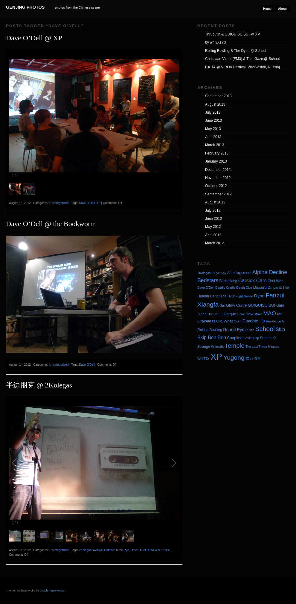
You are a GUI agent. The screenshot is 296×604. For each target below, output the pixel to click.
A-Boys (98, 550)
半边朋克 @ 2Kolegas (39, 385)
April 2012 (213, 235)
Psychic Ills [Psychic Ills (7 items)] (253, 320)
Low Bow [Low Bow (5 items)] (245, 314)
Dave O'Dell (87, 203)
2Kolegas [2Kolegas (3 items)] (203, 273)
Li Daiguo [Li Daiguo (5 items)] (227, 314)
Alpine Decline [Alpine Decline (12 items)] (269, 272)
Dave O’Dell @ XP (34, 38)
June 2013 (213, 120)
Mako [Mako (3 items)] (258, 314)
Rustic (165, 550)
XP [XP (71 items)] (216, 357)
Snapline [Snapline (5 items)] (234, 338)
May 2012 (213, 227)
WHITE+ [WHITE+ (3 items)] (203, 358)
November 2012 (218, 178)
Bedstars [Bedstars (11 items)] (207, 280)
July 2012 (212, 210)
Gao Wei (154, 550)
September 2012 (218, 194)
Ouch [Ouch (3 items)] (237, 321)
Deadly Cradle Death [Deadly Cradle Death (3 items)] (230, 287)
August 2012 (215, 202)
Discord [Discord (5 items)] (260, 287)
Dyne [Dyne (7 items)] (259, 295)
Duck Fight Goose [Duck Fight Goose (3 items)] (240, 296)
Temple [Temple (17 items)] (235, 345)
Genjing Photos (25, 7)
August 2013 (215, 104)
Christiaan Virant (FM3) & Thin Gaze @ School (242, 59)
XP (98, 203)
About (282, 8)
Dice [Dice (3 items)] (249, 287)
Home (267, 8)
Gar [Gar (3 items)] (222, 305)
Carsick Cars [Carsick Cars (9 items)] (252, 280)
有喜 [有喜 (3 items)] (257, 358)
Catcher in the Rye (116, 550)
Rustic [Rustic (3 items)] (249, 330)
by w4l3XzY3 (215, 42)
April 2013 (213, 137)
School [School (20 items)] (265, 329)
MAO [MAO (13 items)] (269, 313)
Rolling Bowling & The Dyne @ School (235, 51)
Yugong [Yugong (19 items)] (233, 357)
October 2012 (216, 186)
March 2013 (214, 145)
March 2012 (214, 243)
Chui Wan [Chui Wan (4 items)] (275, 281)
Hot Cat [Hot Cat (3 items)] (212, 314)
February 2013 (216, 153)
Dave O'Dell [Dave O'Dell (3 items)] (205, 287)
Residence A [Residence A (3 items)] (275, 321)
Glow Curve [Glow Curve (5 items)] (236, 305)
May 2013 (213, 129)
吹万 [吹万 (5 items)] (249, 358)
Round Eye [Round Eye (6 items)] (233, 329)
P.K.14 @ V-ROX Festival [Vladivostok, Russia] (242, 67)
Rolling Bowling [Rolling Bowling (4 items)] (209, 330)
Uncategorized (58, 203)
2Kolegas (85, 550)
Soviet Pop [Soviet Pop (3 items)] (251, 338)
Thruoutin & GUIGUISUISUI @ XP (232, 34)
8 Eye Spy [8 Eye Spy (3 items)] (219, 273)
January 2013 (216, 161)
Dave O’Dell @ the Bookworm (51, 224)
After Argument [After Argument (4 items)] (239, 273)
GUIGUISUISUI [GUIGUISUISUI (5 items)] (261, 305)
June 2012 (213, 219)
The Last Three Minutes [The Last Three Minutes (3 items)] (262, 346)
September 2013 (218, 96)
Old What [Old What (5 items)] (224, 321)
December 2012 (218, 170)
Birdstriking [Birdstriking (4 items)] (228, 281)
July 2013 (212, 112)
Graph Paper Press (52, 590)
